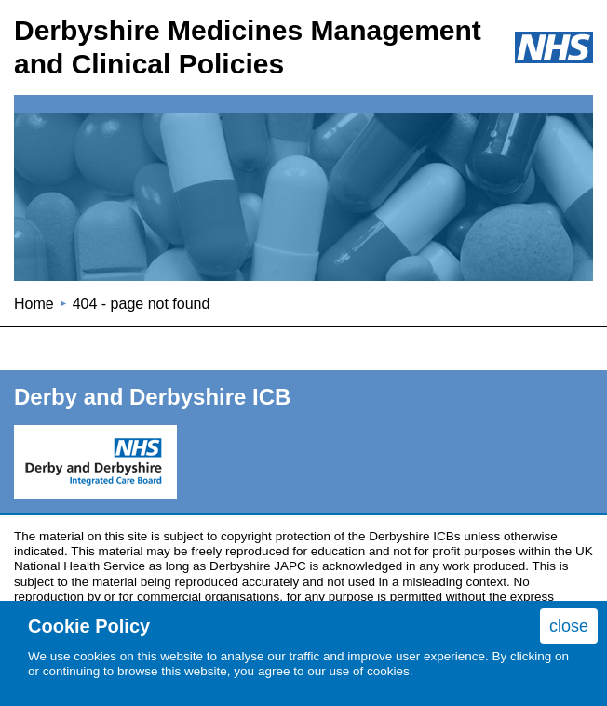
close (568, 626)
